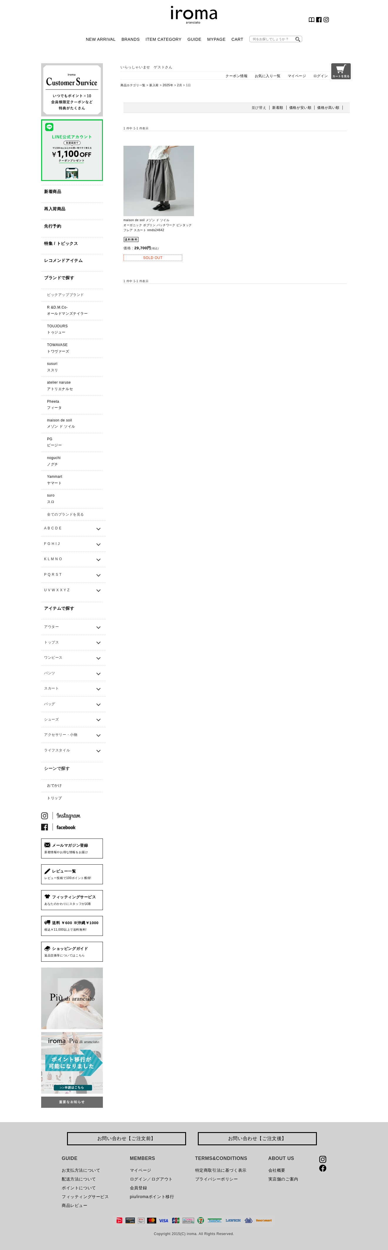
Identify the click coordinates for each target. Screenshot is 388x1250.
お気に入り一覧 (268, 76)
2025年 (168, 85)
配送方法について (79, 1179)
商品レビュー (75, 1205)
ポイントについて (79, 1187)
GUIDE (194, 39)
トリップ (54, 798)
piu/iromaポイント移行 (152, 1196)
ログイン (320, 76)
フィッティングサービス (85, 1196)
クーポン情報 (236, 76)
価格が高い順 (328, 108)
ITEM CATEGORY (163, 39)
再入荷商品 (55, 208)
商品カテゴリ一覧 (133, 85)
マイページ (297, 76)
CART (237, 39)
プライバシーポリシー (216, 1179)
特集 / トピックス (61, 243)
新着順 (277, 108)
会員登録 (138, 1187)
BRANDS (130, 39)
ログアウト (162, 1179)
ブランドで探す (59, 277)
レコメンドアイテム (63, 260)
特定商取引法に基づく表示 (221, 1170)
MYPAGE (216, 39)
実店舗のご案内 (283, 1179)
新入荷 (154, 85)
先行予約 (52, 226)
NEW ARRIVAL (101, 39)
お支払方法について (81, 1170)
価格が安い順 (300, 108)
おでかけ (54, 785)
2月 (179, 85)
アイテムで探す (59, 608)
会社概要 (276, 1170)
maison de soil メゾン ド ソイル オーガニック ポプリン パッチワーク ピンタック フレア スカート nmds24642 (157, 225)
